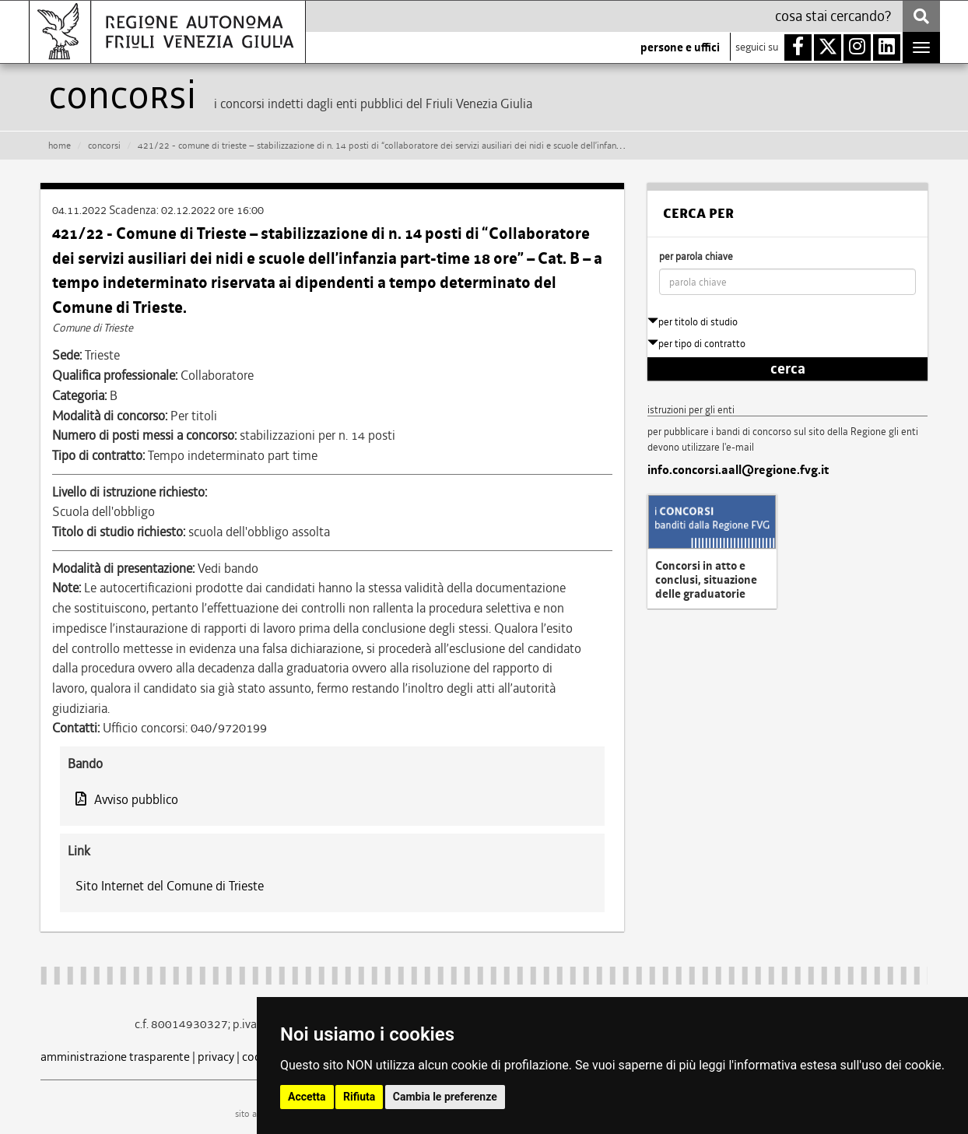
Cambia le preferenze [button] (445, 1096)
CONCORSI (104, 145)
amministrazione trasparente (115, 1056)
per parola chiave (696, 256)
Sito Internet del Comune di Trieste (169, 885)
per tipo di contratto (696, 343)
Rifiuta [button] (359, 1096)
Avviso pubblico (126, 799)
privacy (216, 1056)
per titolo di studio (692, 321)
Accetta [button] (307, 1096)
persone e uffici (680, 47)
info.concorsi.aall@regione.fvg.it (738, 470)
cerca (787, 369)
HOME (59, 145)
